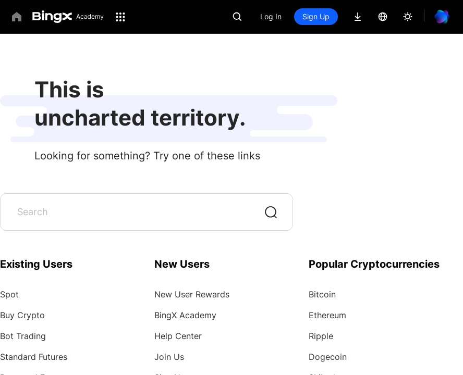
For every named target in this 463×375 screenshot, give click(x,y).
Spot (9, 294)
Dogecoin (328, 357)
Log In (271, 16)
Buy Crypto (22, 315)
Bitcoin (322, 294)
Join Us (169, 357)
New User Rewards (191, 294)
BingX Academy (185, 315)
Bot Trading (23, 336)
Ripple (321, 336)
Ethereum (327, 315)
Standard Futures (33, 357)
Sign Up (316, 16)
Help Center (178, 336)
